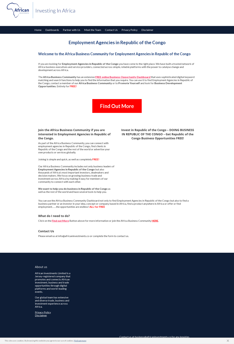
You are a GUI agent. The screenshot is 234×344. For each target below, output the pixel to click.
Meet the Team (92, 29)
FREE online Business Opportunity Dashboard (122, 76)
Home (37, 29)
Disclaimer (147, 29)
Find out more (80, 340)
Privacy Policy (129, 29)
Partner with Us (71, 29)
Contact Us (111, 29)
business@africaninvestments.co (153, 336)
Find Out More (117, 106)
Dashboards (52, 29)
